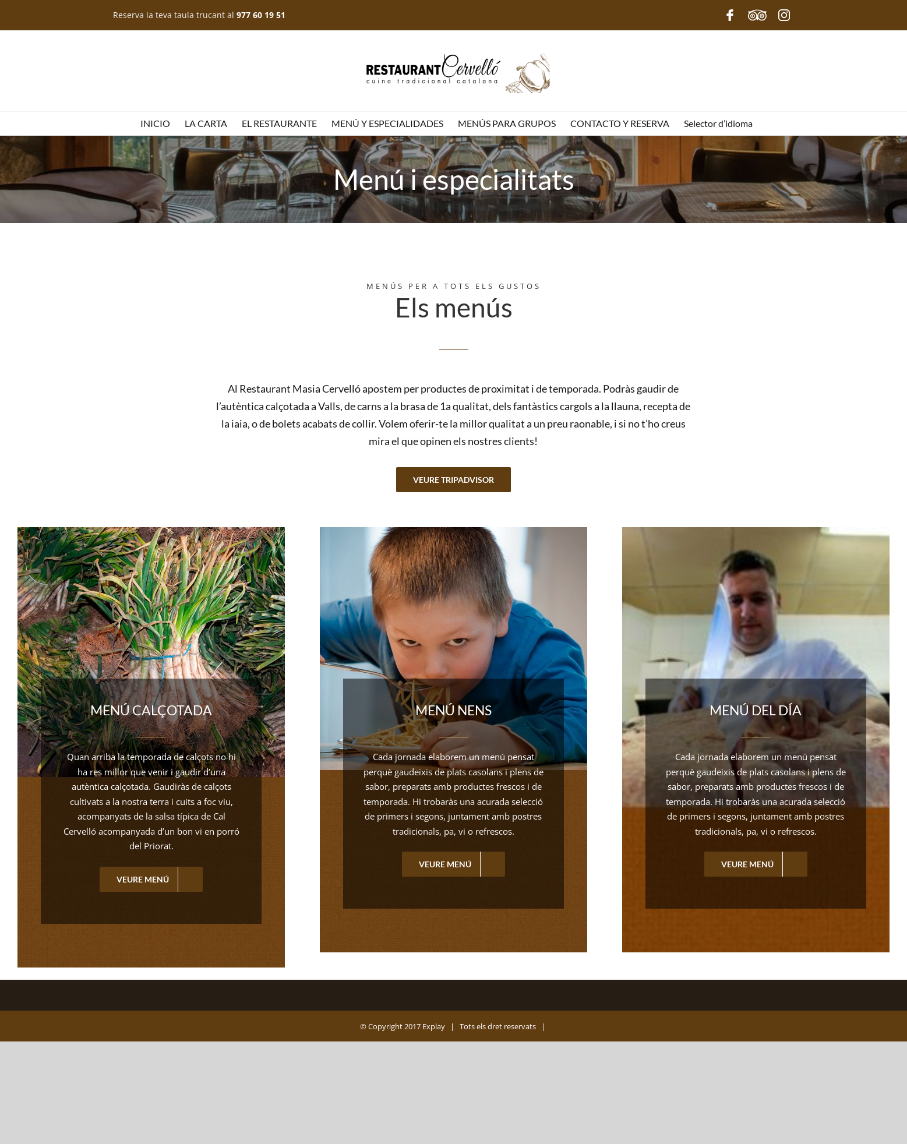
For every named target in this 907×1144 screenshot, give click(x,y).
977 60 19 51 (261, 14)
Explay (433, 1027)
